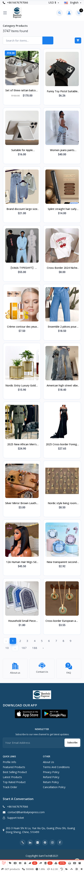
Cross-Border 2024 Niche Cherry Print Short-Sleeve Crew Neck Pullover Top (62, 268)
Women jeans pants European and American (62, 150)
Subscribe (72, 740)
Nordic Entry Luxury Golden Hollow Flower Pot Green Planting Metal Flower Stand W (22, 386)
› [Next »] (43, 648)
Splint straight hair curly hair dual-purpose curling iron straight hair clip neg (62, 209)
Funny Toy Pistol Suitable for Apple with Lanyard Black (62, 91)
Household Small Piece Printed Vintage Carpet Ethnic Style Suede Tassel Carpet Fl (22, 621)
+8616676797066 (15, 2)
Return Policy (51, 780)
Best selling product (15, 770)
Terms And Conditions (56, 765)
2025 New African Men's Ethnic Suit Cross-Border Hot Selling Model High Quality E (22, 444)
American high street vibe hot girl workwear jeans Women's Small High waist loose (62, 386)
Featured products (14, 765)
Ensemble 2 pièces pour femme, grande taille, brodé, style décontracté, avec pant (62, 327)
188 (34, 648)
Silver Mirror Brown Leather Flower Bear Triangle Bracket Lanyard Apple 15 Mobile (22, 503)
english (71, 2)
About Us (48, 760)
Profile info (9, 760)
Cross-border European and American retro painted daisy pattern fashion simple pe (62, 621)
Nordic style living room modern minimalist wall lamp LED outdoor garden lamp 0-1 (62, 503)
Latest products (12, 775)
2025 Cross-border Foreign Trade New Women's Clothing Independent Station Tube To (62, 444)
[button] (28, 712)
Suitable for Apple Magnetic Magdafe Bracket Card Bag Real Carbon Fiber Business (22, 150)
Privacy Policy (51, 770)
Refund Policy (51, 775)
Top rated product (14, 780)
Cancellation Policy (54, 785)
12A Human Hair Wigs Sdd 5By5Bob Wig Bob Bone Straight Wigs (22, 562)
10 (7, 648)
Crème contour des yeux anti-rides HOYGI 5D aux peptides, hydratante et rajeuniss (22, 327)
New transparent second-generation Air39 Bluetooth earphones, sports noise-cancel (62, 562)
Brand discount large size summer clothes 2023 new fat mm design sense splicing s (22, 209)
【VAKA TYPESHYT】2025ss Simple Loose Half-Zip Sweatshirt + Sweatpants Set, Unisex (22, 268)
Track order (10, 785)
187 (24, 648)
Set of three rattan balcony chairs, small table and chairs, (21, 91)
